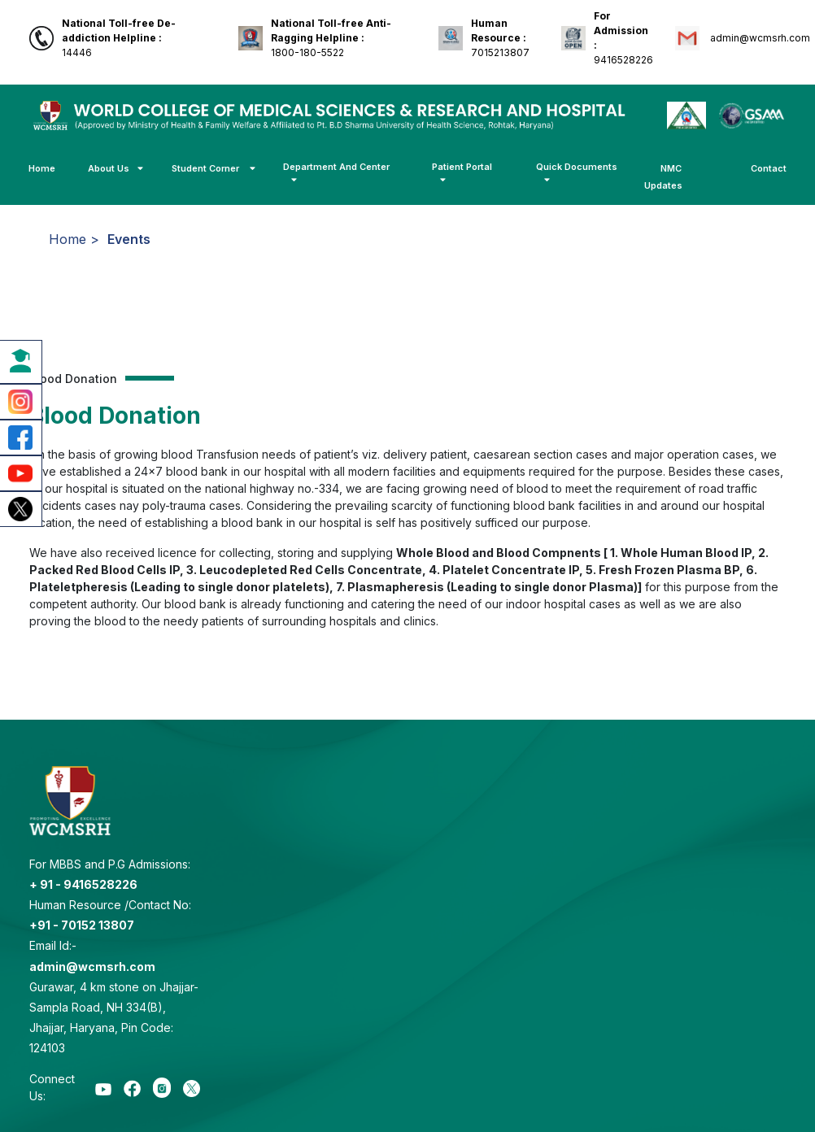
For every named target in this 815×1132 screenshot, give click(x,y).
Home (41, 168)
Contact (769, 168)
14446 (119, 38)
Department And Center (336, 173)
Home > (74, 239)
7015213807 (500, 38)
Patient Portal (462, 173)
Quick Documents (576, 173)
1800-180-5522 (331, 38)
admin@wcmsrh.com (759, 38)
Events (128, 239)
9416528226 (623, 38)
